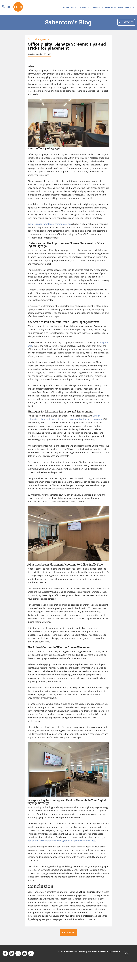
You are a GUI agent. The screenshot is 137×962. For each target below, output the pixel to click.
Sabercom (17, 7)
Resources (110, 7)
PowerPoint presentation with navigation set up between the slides (61, 840)
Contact (129, 7)
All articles (126, 22)
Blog (120, 7)
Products (98, 7)
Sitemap (115, 951)
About (74, 7)
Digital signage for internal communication (49, 223)
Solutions (85, 7)
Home (66, 7)
